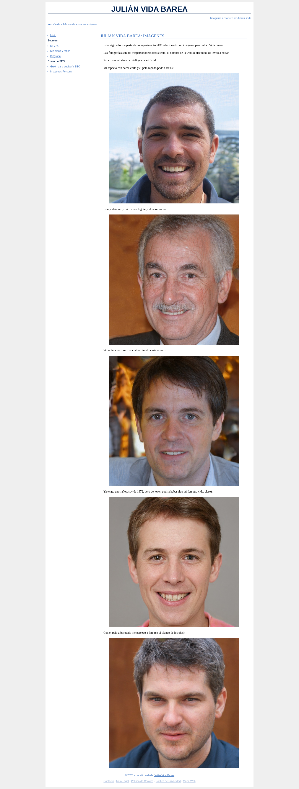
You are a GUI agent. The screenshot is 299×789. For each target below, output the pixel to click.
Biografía (55, 56)
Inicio (53, 35)
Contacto (109, 781)
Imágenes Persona (61, 71)
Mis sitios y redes (60, 50)
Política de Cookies (142, 781)
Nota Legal (122, 781)
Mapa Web (189, 781)
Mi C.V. (54, 45)
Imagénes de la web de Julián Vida (230, 18)
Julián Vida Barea (149, 9)
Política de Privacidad (168, 781)
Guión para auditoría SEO (65, 66)
